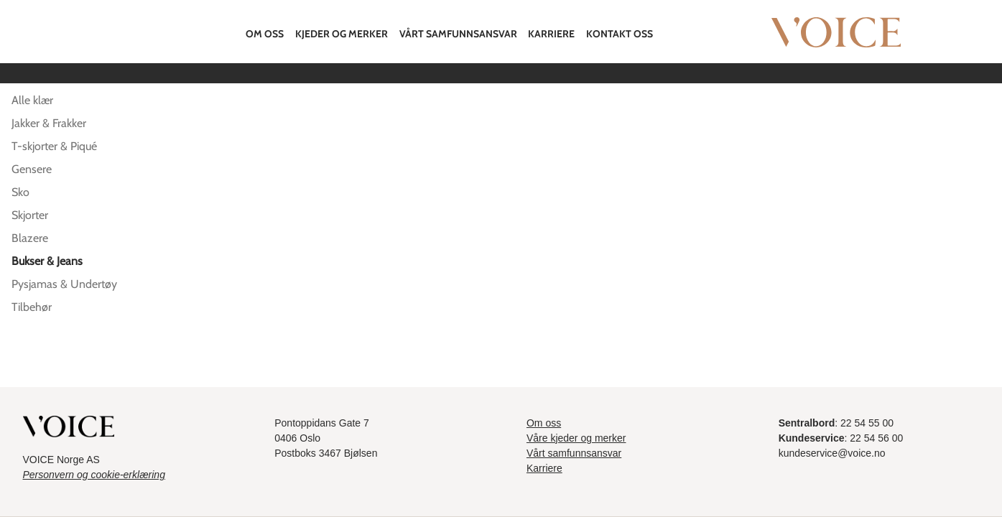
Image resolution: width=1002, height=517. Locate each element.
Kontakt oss (619, 33)
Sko (20, 192)
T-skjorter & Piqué (54, 146)
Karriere (551, 33)
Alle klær (32, 100)
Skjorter (29, 215)
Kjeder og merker (341, 33)
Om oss (265, 33)
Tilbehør (31, 307)
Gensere (31, 169)
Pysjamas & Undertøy (64, 284)
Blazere (29, 238)
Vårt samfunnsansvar (458, 33)
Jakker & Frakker (48, 123)
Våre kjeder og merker (576, 438)
